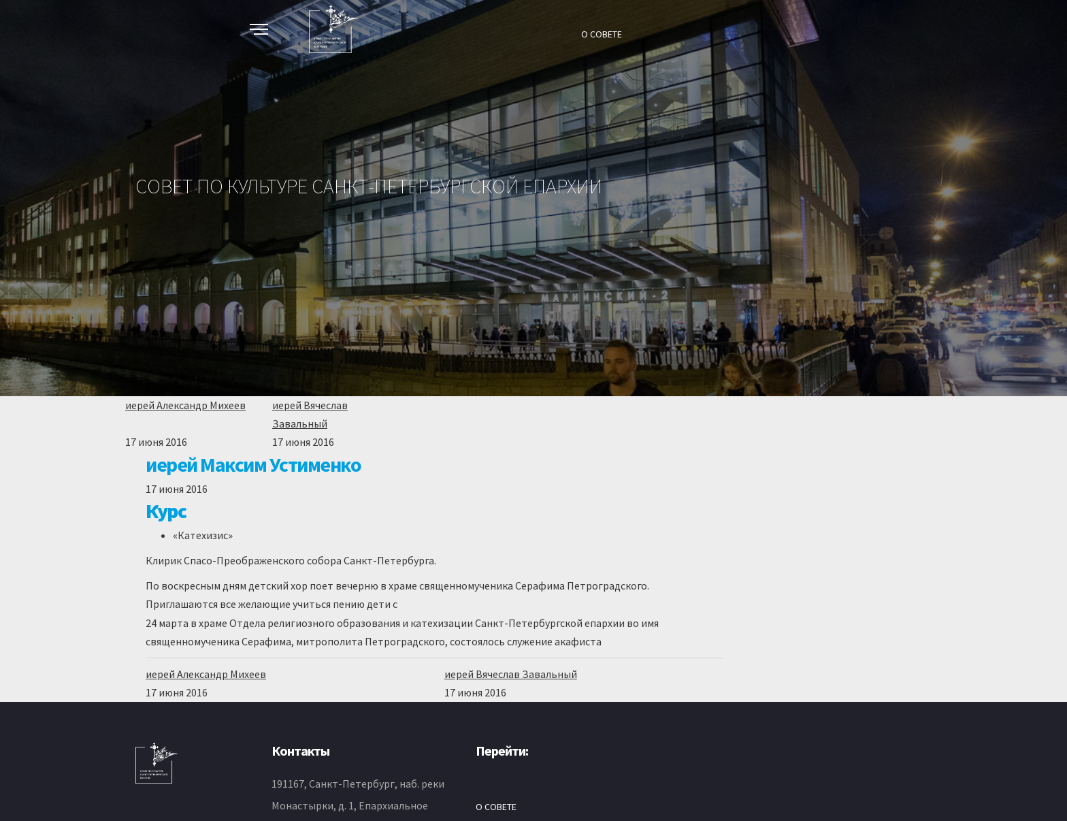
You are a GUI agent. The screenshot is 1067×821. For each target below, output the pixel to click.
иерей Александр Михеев (185, 405)
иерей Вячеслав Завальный (510, 674)
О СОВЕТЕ (601, 34)
